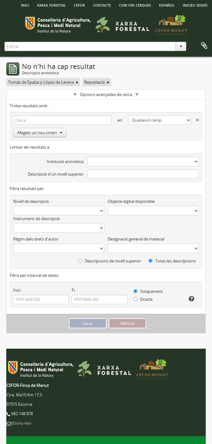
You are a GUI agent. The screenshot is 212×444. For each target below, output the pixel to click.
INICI (25, 4)
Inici (17, 290)
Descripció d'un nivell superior (56, 174)
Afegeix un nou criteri (39, 132)
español (167, 4)
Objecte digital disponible (131, 201)
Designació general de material (136, 239)
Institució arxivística (65, 161)
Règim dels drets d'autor (36, 239)
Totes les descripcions (172, 261)
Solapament (148, 291)
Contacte (102, 4)
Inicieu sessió (195, 4)
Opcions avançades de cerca (106, 94)
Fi (73, 290)
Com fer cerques (135, 4)
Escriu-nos (21, 423)
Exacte (143, 299)
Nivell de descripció (31, 201)
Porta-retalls (204, 46)
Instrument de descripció (36, 218)
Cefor (79, 4)
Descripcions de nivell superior (109, 261)
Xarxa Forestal (51, 4)
